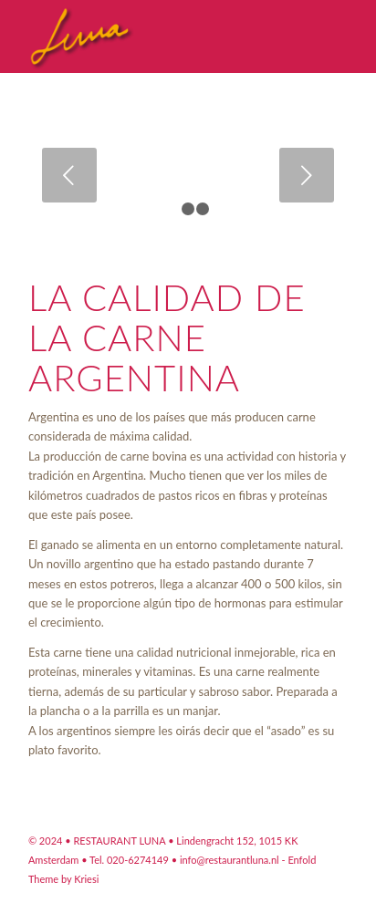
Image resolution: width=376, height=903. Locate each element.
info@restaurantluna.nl (229, 860)
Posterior (306, 175)
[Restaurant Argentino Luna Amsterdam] (156, 36)
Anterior (69, 175)
